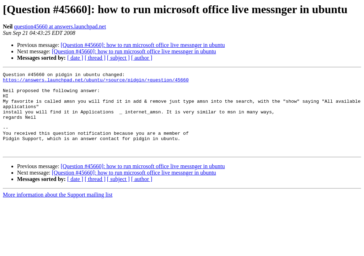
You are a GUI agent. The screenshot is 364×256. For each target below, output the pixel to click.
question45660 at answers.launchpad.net (60, 26)
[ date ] (75, 58)
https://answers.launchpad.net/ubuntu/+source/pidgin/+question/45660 (96, 82)
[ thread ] (95, 58)
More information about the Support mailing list (57, 211)
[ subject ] (118, 58)
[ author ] (141, 58)
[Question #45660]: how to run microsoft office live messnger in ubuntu (143, 45)
